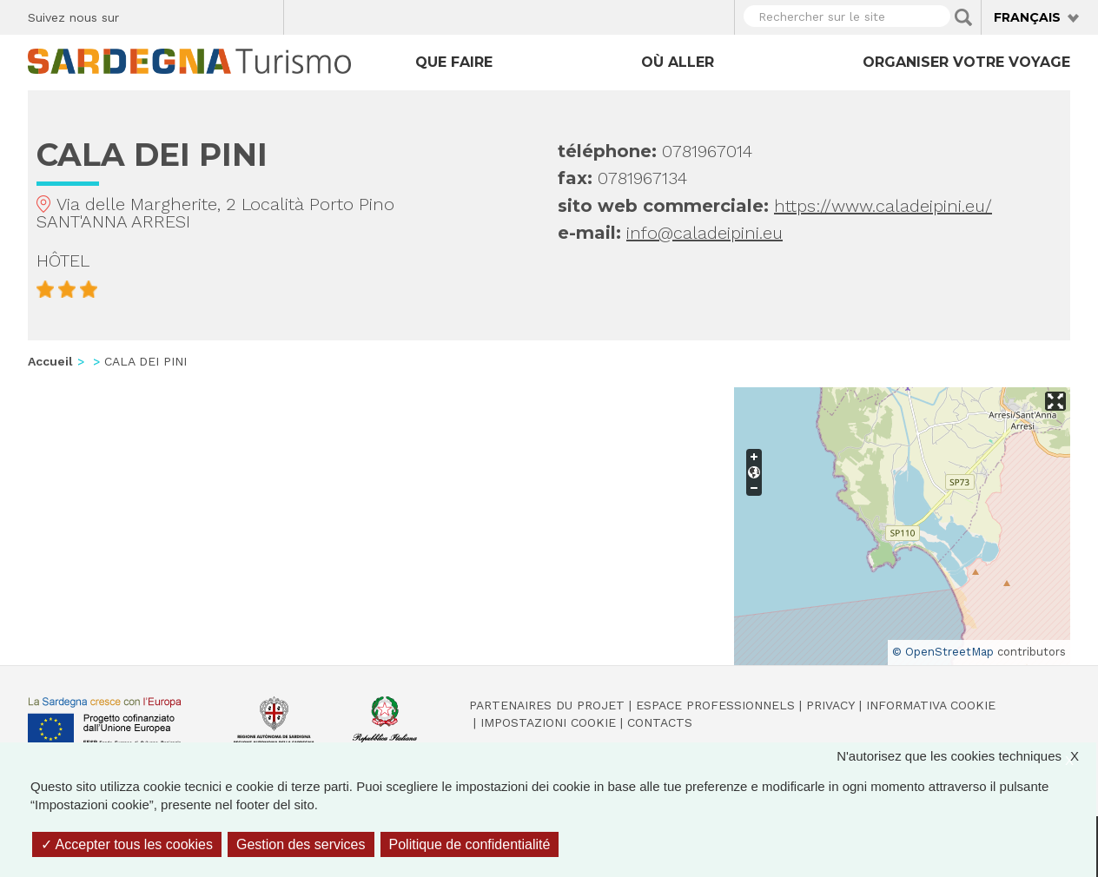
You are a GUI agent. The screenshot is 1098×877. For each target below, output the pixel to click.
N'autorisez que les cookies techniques (966, 756)
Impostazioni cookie (548, 722)
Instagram (203, 15)
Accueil (50, 361)
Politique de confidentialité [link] (470, 844)
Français (1027, 17)
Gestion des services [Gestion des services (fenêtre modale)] (301, 844)
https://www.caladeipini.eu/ (883, 205)
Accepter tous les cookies (127, 844)
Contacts (659, 722)
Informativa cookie (930, 705)
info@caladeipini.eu (704, 232)
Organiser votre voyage (966, 62)
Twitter (172, 15)
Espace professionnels (715, 705)
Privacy (830, 705)
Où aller (677, 62)
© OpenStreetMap (943, 651)
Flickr (233, 15)
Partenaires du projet (547, 705)
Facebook (142, 15)
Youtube (263, 15)
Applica (963, 17)
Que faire (454, 62)
